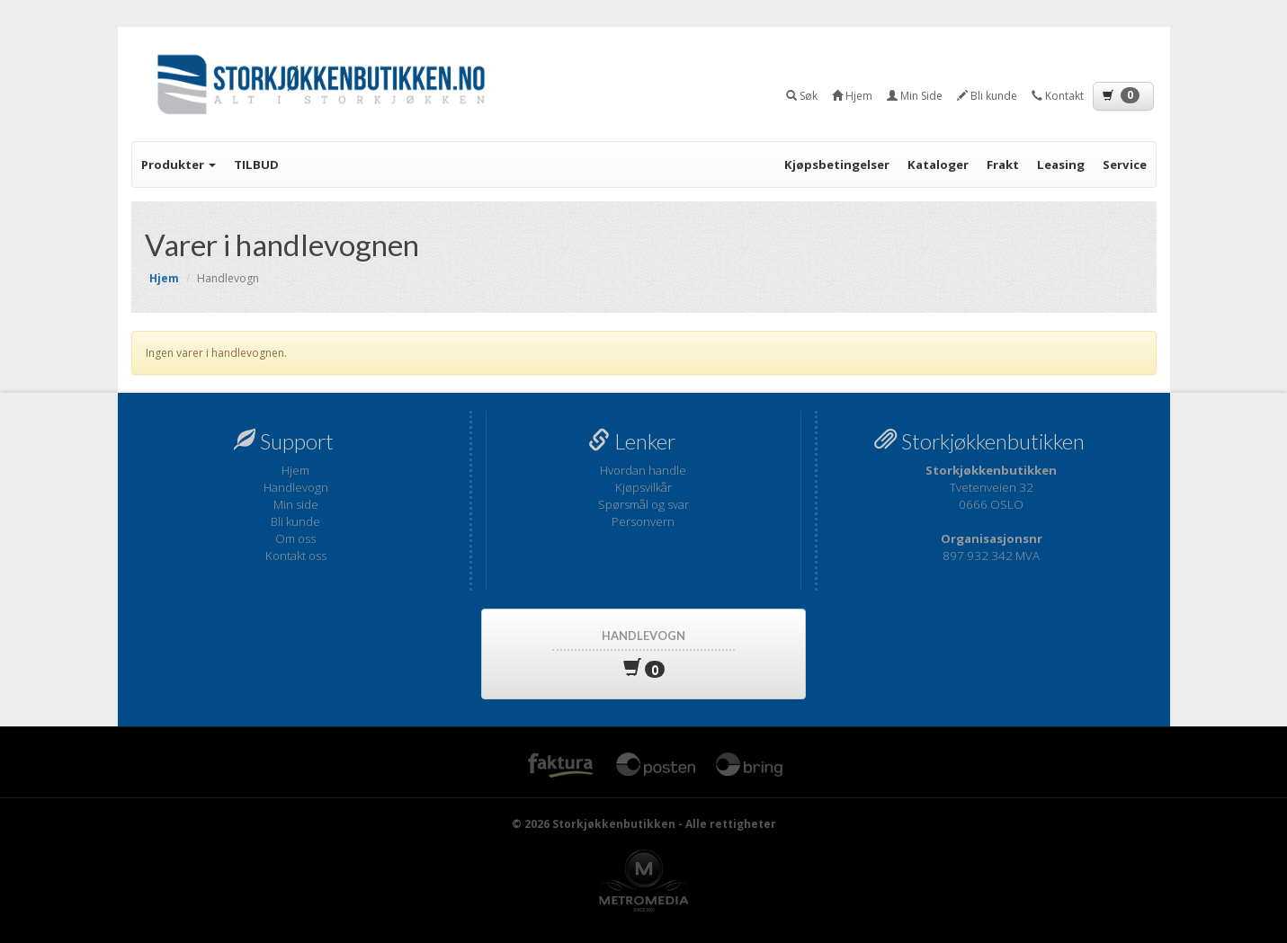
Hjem (295, 470)
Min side (295, 504)
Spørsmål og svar (643, 504)
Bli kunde (295, 521)
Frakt (1003, 164)
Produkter (178, 164)
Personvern (643, 521)
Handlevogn (296, 487)
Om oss (295, 538)
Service (1125, 164)
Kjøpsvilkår (643, 487)
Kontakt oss (295, 555)
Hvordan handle (643, 470)
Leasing (1061, 164)
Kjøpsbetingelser (836, 164)
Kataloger (938, 164)
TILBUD (256, 164)
